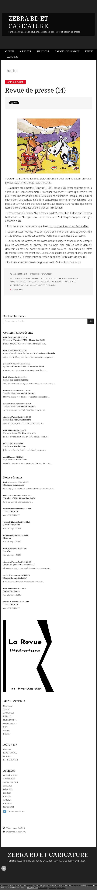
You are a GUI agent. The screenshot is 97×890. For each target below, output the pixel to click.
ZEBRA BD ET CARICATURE (48, 855)
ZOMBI (6, 709)
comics (66, 282)
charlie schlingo (64, 278)
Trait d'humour (21, 380)
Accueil (9, 51)
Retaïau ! (7, 551)
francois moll (38, 282)
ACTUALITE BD (46, 274)
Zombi (6, 380)
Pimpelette (8, 433)
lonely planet (44, 285)
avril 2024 (7, 800)
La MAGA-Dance (11, 591)
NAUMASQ (7, 706)
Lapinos (7, 459)
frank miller (56, 282)
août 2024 (7, 786)
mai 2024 (7, 796)
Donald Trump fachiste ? (15, 578)
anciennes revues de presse (32, 262)
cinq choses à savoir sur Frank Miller (69, 226)
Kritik (89, 51)
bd (23, 278)
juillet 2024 (8, 789)
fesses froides (25, 282)
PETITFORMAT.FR (10, 760)
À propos (25, 51)
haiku (47, 282)
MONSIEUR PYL (9, 720)
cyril (5, 366)
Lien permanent (18, 274)
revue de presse (49, 278)
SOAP (5, 727)
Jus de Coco (19, 446)
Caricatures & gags (67, 51)
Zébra (6, 340)
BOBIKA (6, 734)
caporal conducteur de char (16, 353)
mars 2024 (7, 803)
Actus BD (12, 57)
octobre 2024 (9, 779)
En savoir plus (32, 887)
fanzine (18, 278)
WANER (6, 730)
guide (53, 285)
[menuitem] (10, 51)
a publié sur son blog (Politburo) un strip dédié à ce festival (54, 235)
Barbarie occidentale (44, 353)
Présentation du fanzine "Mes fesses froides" (32, 213)
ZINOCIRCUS (8, 713)
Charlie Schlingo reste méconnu (34, 182)
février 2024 (8, 807)
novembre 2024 (10, 775)
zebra (27, 278)
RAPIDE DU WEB (10, 753)
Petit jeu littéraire (22, 420)
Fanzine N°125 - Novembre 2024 (29, 340)
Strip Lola (43, 51)
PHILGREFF (8, 716)
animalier (14, 282)
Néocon (7, 538)
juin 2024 (7, 793)
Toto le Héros (10, 393)
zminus (73, 282)
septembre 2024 (10, 782)
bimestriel (14, 285)
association (24, 285)
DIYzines (7, 749)
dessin (75, 278)
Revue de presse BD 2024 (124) (18, 565)
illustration (36, 278)
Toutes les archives (15, 811)
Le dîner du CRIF (11, 525)
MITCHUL (7, 756)
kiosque (33, 285)
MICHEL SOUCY (9, 723)
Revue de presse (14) (35, 90)
